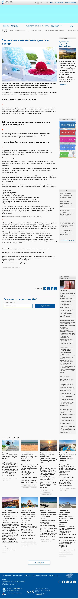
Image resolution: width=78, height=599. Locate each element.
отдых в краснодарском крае (29, 538)
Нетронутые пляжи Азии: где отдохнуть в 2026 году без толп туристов (67, 319)
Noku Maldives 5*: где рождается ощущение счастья (66, 202)
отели (17, 267)
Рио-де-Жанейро (7, 267)
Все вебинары (66, 237)
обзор (53, 536)
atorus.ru (35, 597)
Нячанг (42, 536)
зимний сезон (12, 547)
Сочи (35, 540)
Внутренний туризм (45, 489)
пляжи (29, 482)
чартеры (5, 543)
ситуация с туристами (65, 548)
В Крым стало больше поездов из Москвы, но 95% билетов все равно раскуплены (66, 347)
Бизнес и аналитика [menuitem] (15, 26)
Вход (52, 2)
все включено (25, 542)
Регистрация (59, 2)
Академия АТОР (63, 31)
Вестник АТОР (64, 129)
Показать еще (39, 559)
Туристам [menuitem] (45, 26)
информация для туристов (66, 550)
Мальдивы (10, 475)
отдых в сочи (29, 540)
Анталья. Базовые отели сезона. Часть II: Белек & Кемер (67, 231)
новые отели (44, 538)
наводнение (63, 552)
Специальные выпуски (67, 122)
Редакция (25, 572)
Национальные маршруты (67, 144)
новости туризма (64, 547)
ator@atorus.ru (15, 587)
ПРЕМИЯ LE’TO (31, 31)
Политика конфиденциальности (11, 572)
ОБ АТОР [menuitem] (72, 26)
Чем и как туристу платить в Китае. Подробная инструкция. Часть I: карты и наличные (67, 375)
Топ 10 (62, 151)
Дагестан (24, 482)
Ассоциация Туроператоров (9, 2)
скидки (4, 475)
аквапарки (33, 484)
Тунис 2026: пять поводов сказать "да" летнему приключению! (67, 211)
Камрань (48, 536)
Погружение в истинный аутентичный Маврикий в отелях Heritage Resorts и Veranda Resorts (67, 221)
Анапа (42, 487)
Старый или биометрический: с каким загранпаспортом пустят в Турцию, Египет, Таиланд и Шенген (67, 290)
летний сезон (6, 477)
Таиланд (73, 485)
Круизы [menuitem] (38, 26)
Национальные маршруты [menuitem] (56, 26)
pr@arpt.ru (19, 590)
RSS (53, 572)
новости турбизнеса (7, 545)
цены (4, 548)
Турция (61, 485)
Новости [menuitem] (6, 26)
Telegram (47, 2)
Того (13, 267)
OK (44, 2)
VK (41, 2)
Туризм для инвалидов (46, 31)
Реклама (47, 572)
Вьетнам (67, 485)
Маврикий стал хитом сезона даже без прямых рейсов (67, 408)
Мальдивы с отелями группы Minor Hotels (66, 193)
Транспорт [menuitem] (30, 26)
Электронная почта (9, 302)
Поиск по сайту (71, 2)
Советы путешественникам (67, 136)
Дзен (36, 2)
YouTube (38, 3)
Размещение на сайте (36, 572)
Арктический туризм (16, 31)
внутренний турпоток (46, 491)
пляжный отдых (25, 484)
